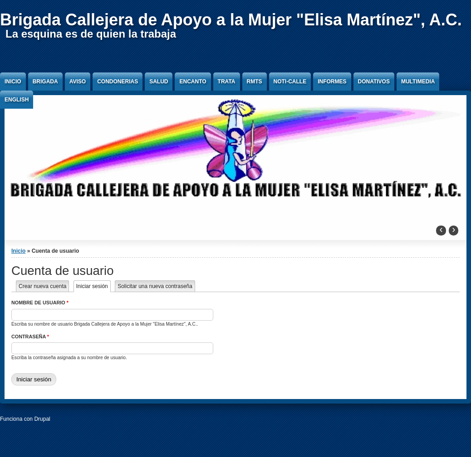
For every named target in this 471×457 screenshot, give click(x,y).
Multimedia (418, 81)
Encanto (192, 81)
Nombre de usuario (40, 302)
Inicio (13, 81)
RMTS (254, 81)
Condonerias (117, 81)
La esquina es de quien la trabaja (90, 34)
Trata (227, 81)
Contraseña (30, 336)
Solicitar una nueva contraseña (155, 286)
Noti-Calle (290, 81)
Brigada (45, 81)
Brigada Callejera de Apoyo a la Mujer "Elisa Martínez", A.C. (231, 19)
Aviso (77, 81)
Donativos (374, 81)
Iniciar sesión (93, 286)
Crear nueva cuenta (42, 286)
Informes (332, 81)
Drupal (42, 419)
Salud (158, 81)
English (17, 99)
